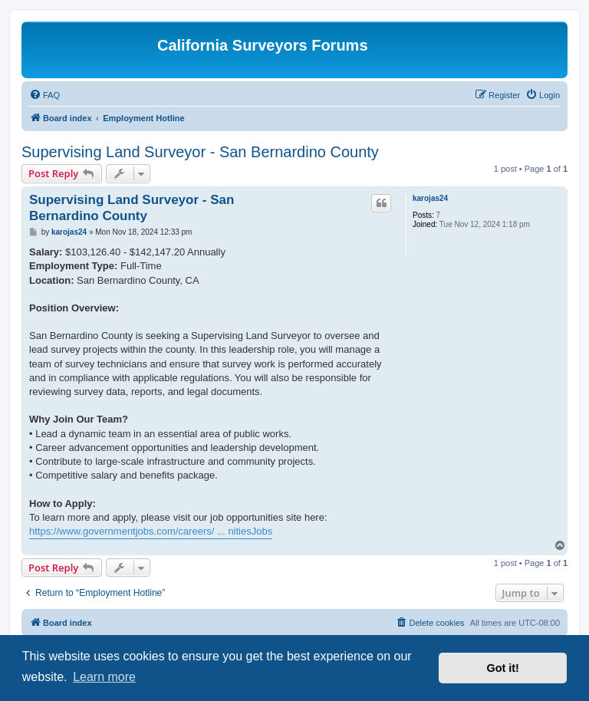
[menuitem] (44, 95)
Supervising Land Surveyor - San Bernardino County (200, 151)
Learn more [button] (104, 676)
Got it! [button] (503, 668)
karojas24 (430, 198)
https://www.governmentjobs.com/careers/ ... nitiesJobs (150, 531)
